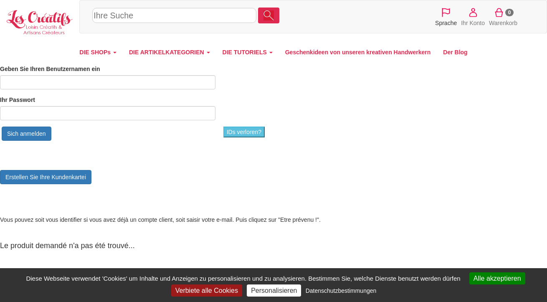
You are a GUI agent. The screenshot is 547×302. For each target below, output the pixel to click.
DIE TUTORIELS (248, 52)
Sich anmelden (26, 133)
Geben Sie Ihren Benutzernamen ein (50, 69)
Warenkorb (503, 16)
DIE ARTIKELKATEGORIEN (169, 52)
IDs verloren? (244, 132)
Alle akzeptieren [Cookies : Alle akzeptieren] (497, 278)
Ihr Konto (473, 16)
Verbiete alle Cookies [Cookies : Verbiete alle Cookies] (206, 290)
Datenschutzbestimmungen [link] (341, 290)
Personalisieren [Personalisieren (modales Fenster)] (274, 290)
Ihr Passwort (17, 99)
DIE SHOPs (97, 52)
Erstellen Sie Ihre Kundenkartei (45, 177)
